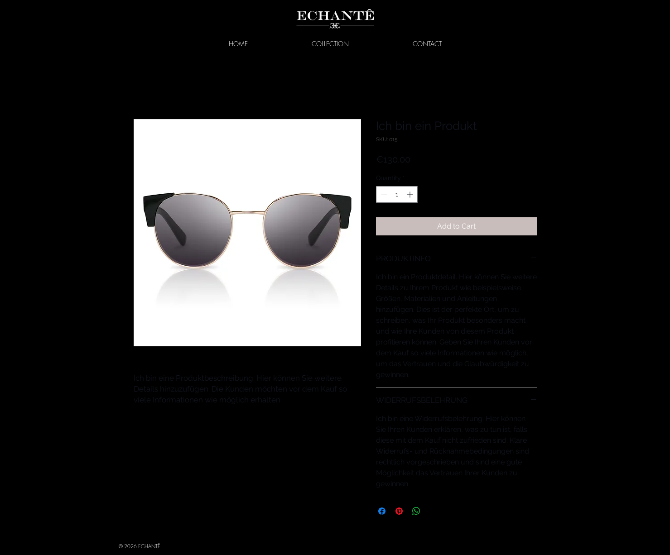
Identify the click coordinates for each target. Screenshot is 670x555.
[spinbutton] (397, 194)
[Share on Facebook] (381, 511)
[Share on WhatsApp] (416, 511)
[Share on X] (433, 511)
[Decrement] (383, 194)
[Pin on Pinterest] (399, 511)
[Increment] (410, 194)
